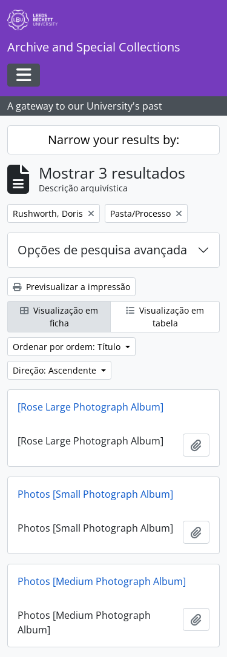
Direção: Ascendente (56, 370)
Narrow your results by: (113, 139)
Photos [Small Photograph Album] (95, 494)
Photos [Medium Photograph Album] (102, 581)
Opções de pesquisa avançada (102, 250)
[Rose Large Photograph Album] (90, 407)
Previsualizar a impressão (71, 286)
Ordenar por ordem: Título (68, 346)
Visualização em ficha (59, 317)
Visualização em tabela (165, 317)
